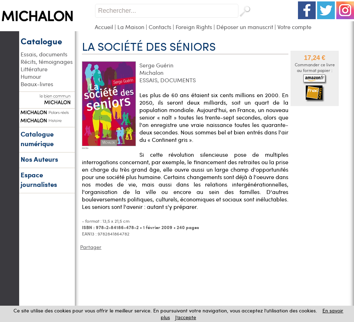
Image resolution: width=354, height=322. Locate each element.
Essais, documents (44, 54)
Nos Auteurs (39, 159)
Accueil (104, 26)
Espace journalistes (39, 179)
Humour (31, 76)
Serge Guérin (156, 65)
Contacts (160, 26)
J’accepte (185, 317)
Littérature (34, 69)
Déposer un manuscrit (244, 26)
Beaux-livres (37, 84)
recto (85, 148)
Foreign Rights (194, 26)
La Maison (130, 26)
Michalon (151, 72)
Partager (90, 247)
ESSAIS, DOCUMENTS (167, 80)
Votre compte (294, 26)
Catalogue (41, 41)
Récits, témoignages (47, 61)
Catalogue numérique (37, 138)
